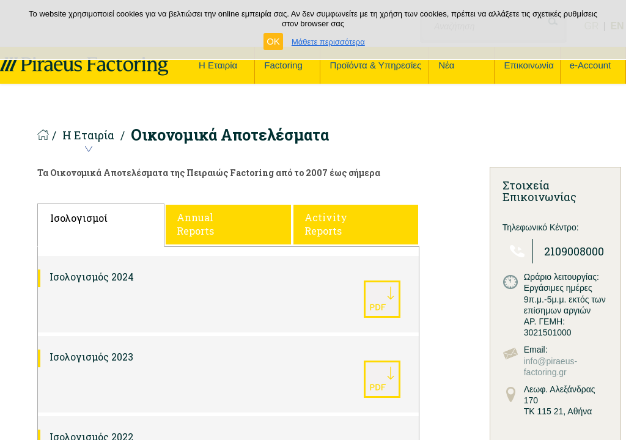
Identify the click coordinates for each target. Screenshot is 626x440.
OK (273, 41)
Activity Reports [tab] (325, 224)
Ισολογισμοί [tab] (79, 217)
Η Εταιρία (88, 136)
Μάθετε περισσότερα (328, 41)
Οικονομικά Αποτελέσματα (230, 135)
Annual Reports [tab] (195, 224)
